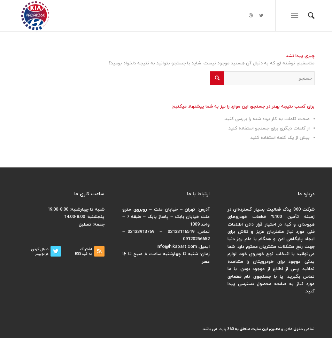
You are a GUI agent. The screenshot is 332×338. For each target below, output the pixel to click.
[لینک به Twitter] (261, 15)
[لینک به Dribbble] (251, 15)
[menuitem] (308, 15)
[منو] (296, 15)
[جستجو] (308, 15)
